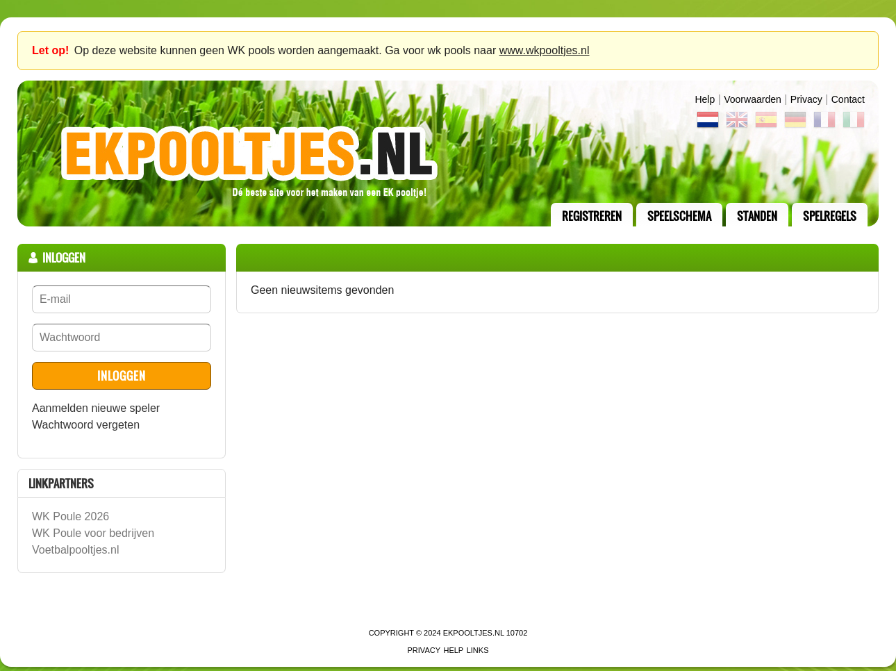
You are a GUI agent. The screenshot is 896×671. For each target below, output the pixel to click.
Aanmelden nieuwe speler (96, 408)
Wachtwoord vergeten (86, 425)
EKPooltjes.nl (473, 633)
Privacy (806, 99)
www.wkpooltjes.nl (544, 50)
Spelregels (829, 216)
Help (705, 99)
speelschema (679, 216)
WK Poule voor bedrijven (93, 533)
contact (848, 99)
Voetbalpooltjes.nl (75, 550)
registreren (592, 216)
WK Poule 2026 (70, 516)
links (478, 650)
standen (757, 216)
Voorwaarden (752, 99)
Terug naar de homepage (448, 153)
